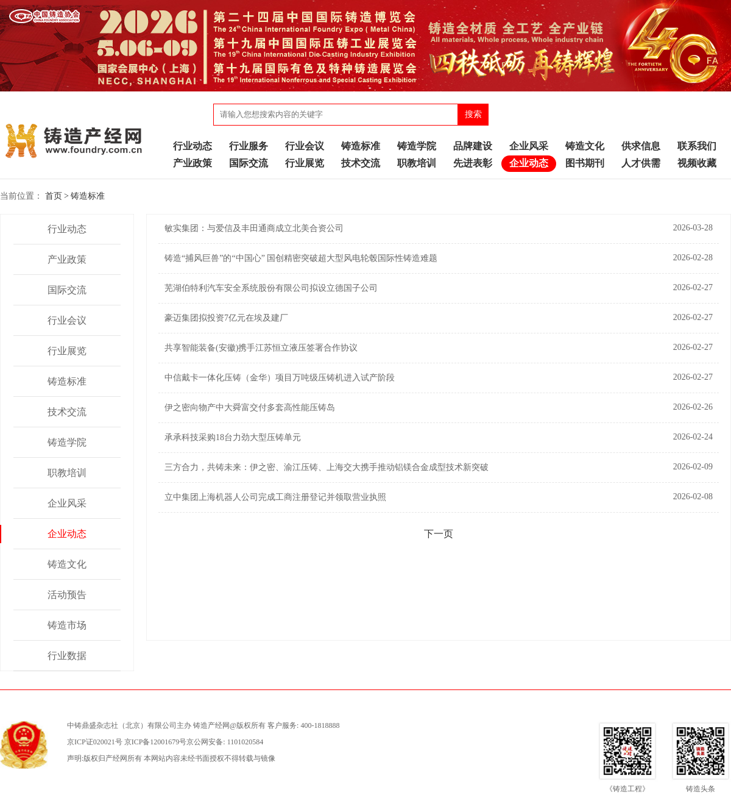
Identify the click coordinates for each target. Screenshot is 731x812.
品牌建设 (472, 146)
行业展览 (304, 163)
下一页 (438, 534)
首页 (53, 196)
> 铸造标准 (84, 196)
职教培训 (416, 163)
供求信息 (640, 146)
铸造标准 (360, 146)
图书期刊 (584, 163)
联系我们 (696, 146)
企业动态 (528, 163)
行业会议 (304, 146)
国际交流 (248, 163)
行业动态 (192, 146)
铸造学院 (416, 146)
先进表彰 (472, 163)
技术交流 (360, 163)
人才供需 (640, 163)
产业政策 (192, 163)
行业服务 (248, 146)
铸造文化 (584, 146)
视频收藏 (696, 163)
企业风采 (528, 146)
